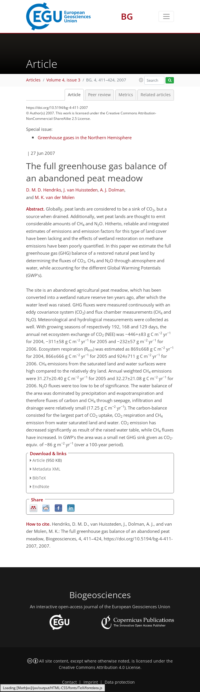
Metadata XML (46, 469)
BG (127, 16)
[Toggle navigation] (166, 16)
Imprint (90, 682)
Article (74, 94)
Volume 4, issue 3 (63, 80)
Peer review (99, 94)
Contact (69, 682)
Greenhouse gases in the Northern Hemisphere (85, 137)
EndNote (40, 486)
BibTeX (39, 478)
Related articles (156, 94)
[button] (141, 80)
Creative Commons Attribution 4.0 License (99, 667)
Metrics (126, 94)
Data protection (120, 682)
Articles (33, 80)
